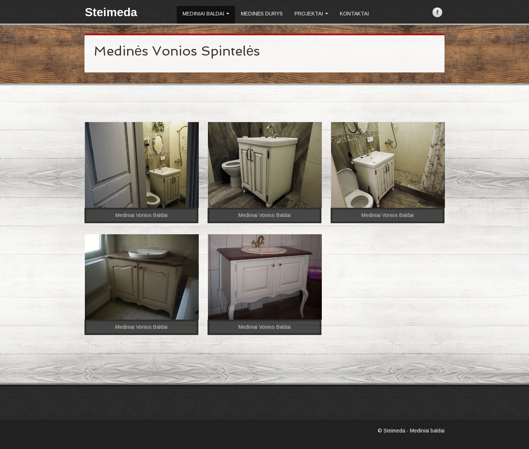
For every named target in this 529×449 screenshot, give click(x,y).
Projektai (311, 14)
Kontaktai (354, 14)
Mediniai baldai (206, 14)
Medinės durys (262, 14)
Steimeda (111, 12)
